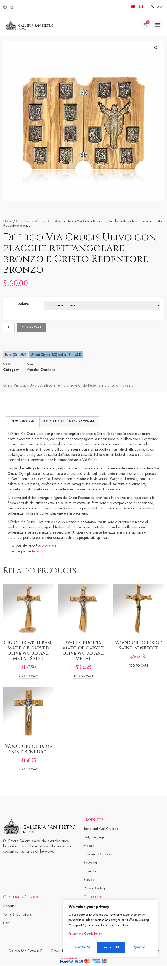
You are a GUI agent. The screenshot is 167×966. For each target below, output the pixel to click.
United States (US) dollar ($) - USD (56, 355)
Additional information (68, 421)
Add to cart (33, 327)
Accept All (139, 947)
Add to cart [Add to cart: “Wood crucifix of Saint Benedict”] (138, 666)
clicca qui (48, 546)
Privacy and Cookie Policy (85, 935)
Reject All (110, 947)
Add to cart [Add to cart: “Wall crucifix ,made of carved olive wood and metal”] (83, 677)
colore (23, 303)
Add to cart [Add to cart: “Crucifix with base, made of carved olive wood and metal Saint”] (28, 677)
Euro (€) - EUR (15, 355)
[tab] (23, 422)
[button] (157, 25)
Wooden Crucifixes (48, 221)
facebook (39, 551)
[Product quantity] (9, 328)
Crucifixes (23, 221)
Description (22, 421)
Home (7, 221)
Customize (82, 947)
